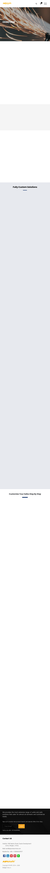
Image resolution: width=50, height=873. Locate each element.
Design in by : (6, 868)
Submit (21, 826)
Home (6, 27)
